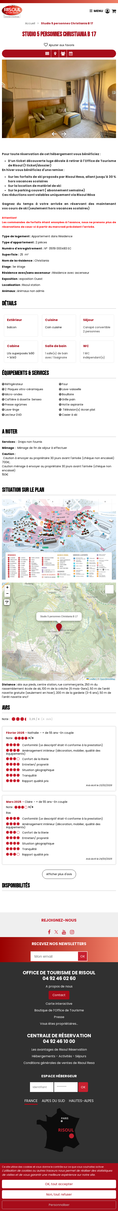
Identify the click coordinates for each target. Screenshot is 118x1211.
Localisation (55, 53)
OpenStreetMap (107, 679)
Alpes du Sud (53, 1100)
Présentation (47, 53)
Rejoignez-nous (59, 920)
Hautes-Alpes (81, 1100)
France (31, 1100)
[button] (114, 11)
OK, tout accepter (59, 1184)
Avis (63, 53)
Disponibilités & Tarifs (71, 53)
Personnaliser (59, 1205)
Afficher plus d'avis (59, 874)
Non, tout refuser (59, 1194)
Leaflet (91, 679)
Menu (98, 11)
